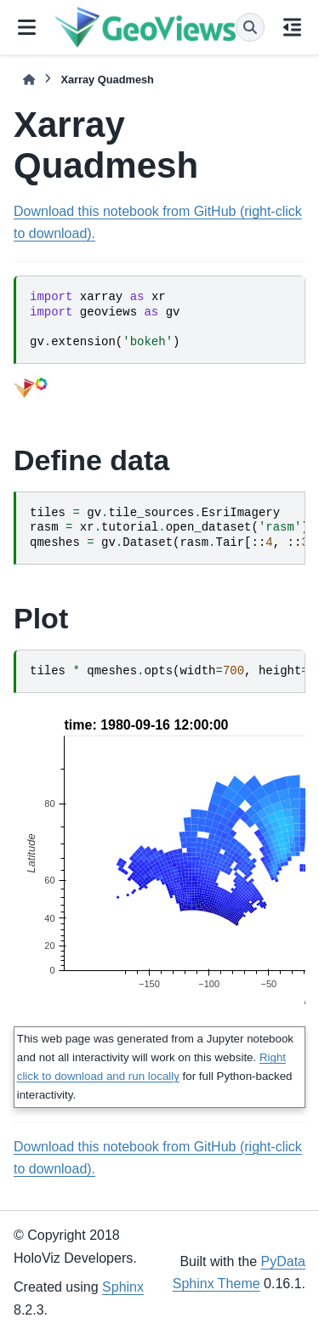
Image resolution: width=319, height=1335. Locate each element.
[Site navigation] (27, 27)
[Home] (29, 79)
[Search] (250, 27)
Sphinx (123, 1287)
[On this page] (291, 27)
